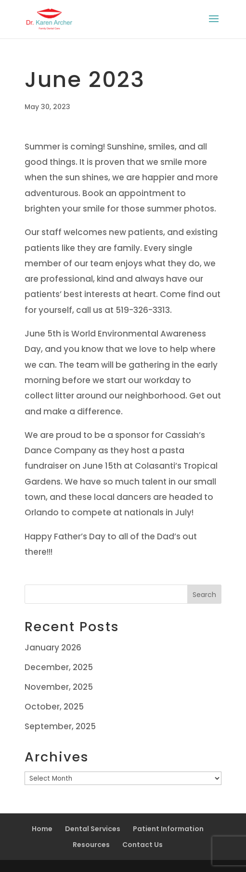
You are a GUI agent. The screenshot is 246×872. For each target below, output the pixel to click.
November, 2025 (59, 687)
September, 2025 (60, 726)
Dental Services (92, 829)
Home (42, 829)
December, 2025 (59, 667)
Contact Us (142, 844)
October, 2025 (54, 706)
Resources (91, 844)
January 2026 (53, 647)
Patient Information (168, 829)
